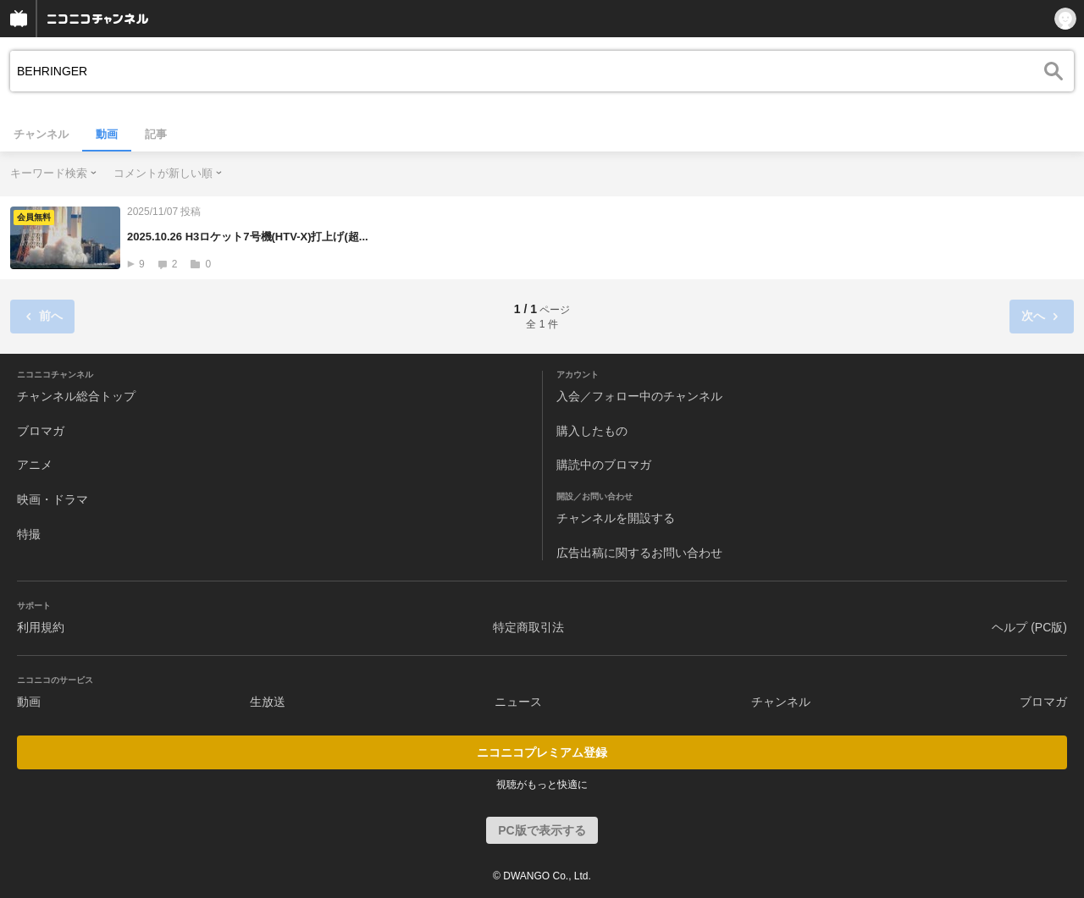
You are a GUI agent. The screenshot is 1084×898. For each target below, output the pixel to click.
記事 (156, 134)
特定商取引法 (528, 627)
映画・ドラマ (52, 499)
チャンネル (41, 134)
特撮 (29, 534)
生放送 (267, 701)
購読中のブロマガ (603, 464)
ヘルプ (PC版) (1029, 627)
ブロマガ (40, 431)
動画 (107, 134)
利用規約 (40, 627)
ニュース (518, 701)
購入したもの (592, 431)
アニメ (35, 464)
